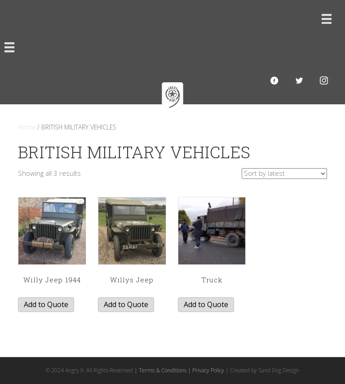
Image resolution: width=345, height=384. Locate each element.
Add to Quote (46, 304)
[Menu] (326, 18)
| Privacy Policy (206, 370)
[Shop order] (284, 173)
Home (26, 127)
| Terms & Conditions (160, 370)
